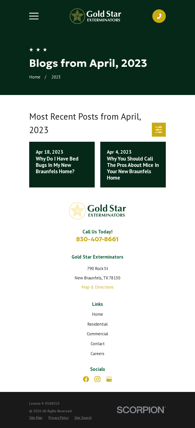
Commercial (97, 334)
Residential (97, 324)
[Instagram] (97, 379)
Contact (98, 343)
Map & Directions (97, 287)
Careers (97, 353)
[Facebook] (86, 379)
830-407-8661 (97, 239)
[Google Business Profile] (109, 379)
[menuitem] (35, 417)
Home (97, 314)
